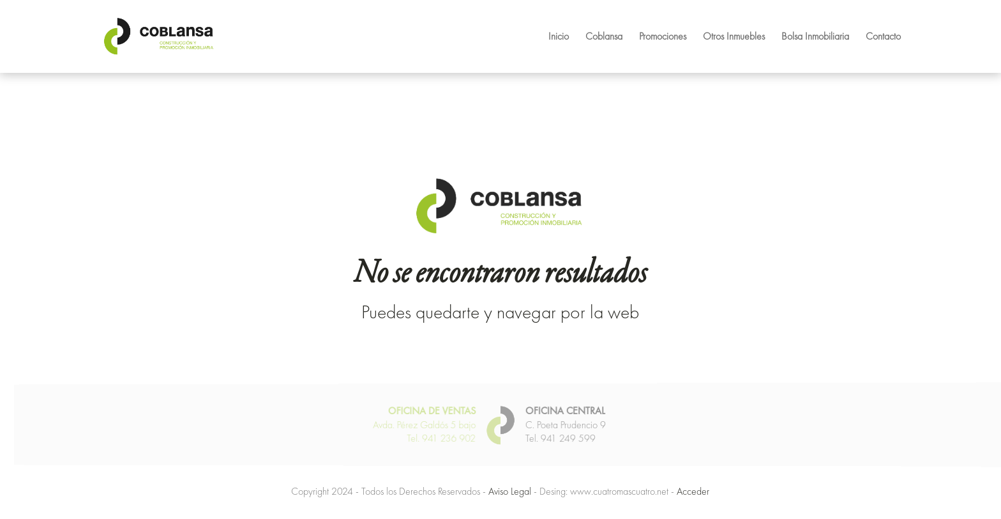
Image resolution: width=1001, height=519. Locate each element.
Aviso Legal (509, 491)
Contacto (883, 37)
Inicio (558, 37)
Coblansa (603, 37)
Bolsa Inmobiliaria (815, 37)
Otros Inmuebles (734, 37)
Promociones (662, 37)
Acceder (693, 491)
